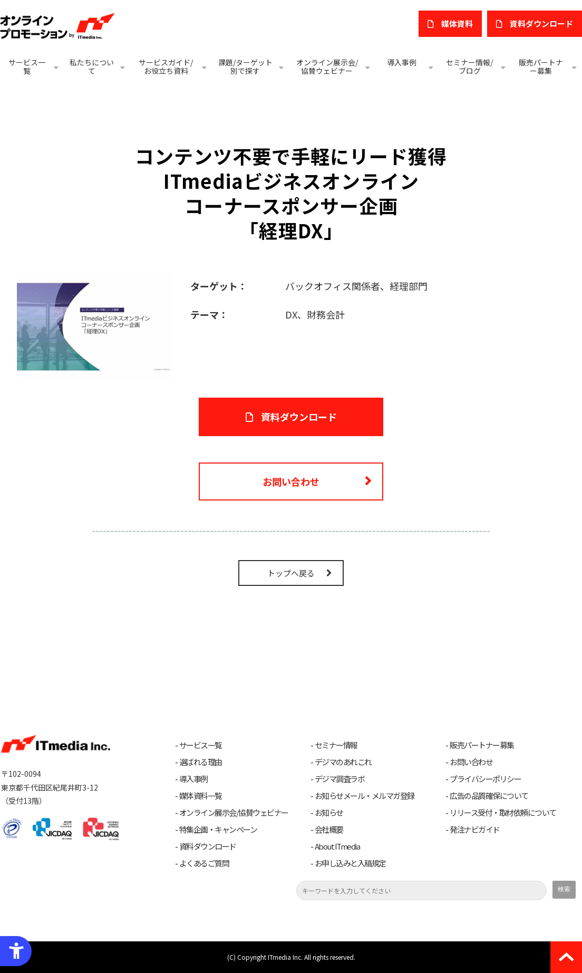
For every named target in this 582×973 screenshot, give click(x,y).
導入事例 (401, 62)
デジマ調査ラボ (340, 779)
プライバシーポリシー (485, 779)
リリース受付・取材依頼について (503, 812)
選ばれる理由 (200, 762)
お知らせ (329, 812)
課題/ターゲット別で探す (245, 66)
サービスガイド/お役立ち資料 (166, 66)
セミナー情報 (336, 745)
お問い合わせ (291, 481)
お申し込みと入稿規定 (350, 863)
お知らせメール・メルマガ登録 (364, 796)
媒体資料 (457, 23)
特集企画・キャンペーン (218, 829)
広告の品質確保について (489, 796)
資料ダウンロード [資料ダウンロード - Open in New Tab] (299, 416)
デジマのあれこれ (343, 762)
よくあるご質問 (204, 863)
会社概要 (329, 829)
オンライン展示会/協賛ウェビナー (327, 66)
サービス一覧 (26, 66)
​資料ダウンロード (541, 23)
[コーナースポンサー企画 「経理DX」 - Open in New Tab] (95, 325)
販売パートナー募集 (541, 66)
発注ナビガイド (475, 829)
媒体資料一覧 (200, 796)
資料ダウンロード (207, 846)
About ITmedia (337, 846)
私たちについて (92, 66)
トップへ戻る (291, 573)
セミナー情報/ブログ (469, 66)
